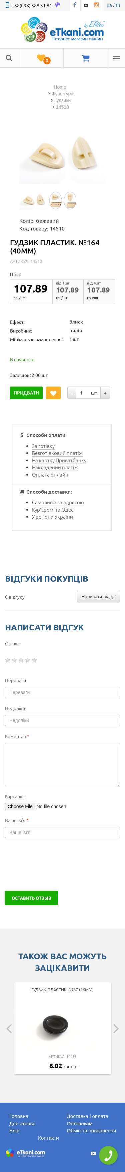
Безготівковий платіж (57, 452)
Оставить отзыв (31, 898)
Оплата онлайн (50, 474)
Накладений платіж (55, 467)
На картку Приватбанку (59, 460)
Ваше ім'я (17, 820)
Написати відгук (98, 596)
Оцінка (12, 643)
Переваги (15, 680)
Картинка (15, 796)
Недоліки (15, 708)
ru (118, 5)
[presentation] (55, 864)
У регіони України (52, 516)
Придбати (26, 393)
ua (109, 5)
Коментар (17, 736)
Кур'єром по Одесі (53, 509)
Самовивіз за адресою (58, 502)
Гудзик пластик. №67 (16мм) (62, 989)
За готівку (43, 445)
